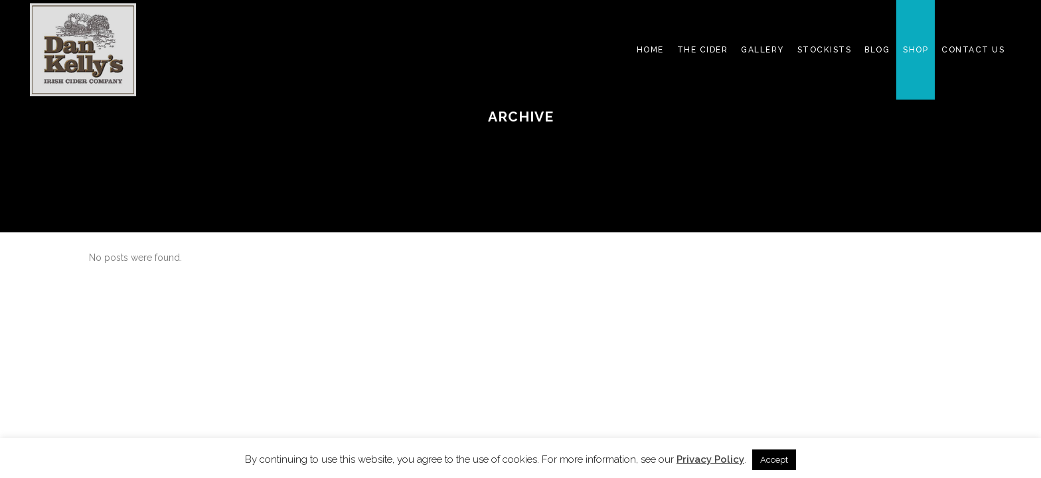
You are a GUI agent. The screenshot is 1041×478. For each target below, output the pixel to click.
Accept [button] (774, 460)
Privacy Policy (710, 459)
